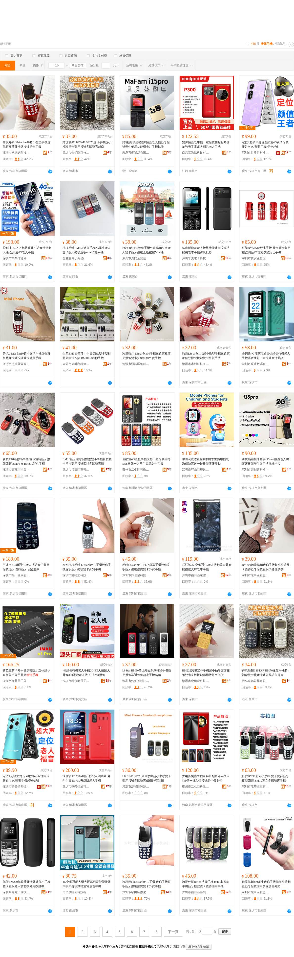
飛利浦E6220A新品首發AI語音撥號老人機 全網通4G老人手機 (27, 250)
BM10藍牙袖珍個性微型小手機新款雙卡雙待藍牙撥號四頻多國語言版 (87, 461)
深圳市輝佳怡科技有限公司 (135, 575)
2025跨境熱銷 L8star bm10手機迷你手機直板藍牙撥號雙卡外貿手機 (87, 567)
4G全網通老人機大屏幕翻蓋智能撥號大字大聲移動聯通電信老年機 (87, 884)
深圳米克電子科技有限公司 (195, 258)
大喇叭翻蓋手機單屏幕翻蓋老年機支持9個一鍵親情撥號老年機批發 (206, 778)
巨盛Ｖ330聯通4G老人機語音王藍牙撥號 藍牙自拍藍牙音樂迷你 (26, 567)
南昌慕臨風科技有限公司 (195, 152)
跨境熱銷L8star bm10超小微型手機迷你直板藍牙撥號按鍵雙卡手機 (26, 144)
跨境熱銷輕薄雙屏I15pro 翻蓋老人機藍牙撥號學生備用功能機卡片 (265, 461)
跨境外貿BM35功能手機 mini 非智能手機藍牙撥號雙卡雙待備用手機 (205, 884)
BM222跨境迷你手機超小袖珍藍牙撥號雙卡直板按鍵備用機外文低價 (206, 673)
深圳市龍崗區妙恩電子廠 (255, 575)
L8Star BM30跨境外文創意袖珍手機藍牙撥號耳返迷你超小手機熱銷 (146, 673)
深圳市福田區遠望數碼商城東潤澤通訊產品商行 (195, 575)
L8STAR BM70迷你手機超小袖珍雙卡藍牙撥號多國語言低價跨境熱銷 (146, 778)
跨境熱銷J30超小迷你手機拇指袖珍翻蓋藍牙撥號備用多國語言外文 (266, 884)
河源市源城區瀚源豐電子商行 (16, 364)
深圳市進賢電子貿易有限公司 (16, 681)
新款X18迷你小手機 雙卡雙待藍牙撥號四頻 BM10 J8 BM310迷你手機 (26, 461)
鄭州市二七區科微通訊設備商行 (135, 469)
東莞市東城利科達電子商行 (76, 364)
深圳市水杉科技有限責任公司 (195, 364)
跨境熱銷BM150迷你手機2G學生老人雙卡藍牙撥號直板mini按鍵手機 (87, 250)
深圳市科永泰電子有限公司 (76, 681)
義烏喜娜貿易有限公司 (135, 152)
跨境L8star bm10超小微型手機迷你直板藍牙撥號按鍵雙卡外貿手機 (26, 356)
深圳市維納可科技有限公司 (135, 681)
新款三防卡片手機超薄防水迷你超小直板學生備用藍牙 (26, 673)
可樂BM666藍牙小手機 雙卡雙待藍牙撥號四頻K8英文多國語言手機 (266, 250)
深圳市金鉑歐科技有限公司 (76, 152)
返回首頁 (179, 946)
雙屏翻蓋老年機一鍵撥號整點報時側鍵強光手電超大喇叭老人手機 (206, 144)
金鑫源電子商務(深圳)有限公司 (76, 258)
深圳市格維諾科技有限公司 (16, 152)
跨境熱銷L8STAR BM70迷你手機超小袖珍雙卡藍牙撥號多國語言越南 (87, 144)
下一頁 (173, 932)
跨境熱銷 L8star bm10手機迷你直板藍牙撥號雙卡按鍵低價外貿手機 (146, 356)
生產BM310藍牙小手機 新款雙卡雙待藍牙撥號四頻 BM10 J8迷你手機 (87, 356)
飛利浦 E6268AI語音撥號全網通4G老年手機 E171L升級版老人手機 (86, 778)
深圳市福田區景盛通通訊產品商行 (16, 575)
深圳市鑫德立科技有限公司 (76, 575)
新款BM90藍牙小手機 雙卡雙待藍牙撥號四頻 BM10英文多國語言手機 (265, 778)
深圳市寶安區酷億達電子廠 (255, 258)
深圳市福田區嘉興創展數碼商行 (76, 469)
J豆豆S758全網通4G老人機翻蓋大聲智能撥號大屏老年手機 (206, 567)
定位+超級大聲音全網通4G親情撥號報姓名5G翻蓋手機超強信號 (265, 144)
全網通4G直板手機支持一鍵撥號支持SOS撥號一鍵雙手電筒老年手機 (146, 461)
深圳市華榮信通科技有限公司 (16, 258)
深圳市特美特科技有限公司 (255, 152)
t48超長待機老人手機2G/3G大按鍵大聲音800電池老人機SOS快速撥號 (86, 673)
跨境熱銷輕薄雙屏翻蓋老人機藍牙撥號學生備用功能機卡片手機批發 (146, 144)
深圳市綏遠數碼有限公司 (255, 364)
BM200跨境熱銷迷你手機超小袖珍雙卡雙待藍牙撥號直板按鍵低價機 (266, 567)
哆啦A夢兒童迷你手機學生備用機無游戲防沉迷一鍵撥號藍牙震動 (205, 461)
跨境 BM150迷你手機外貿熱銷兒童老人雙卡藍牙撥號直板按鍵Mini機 (146, 250)
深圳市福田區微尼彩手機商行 (135, 892)
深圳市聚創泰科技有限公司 (255, 469)
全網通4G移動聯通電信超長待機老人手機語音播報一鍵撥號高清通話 (266, 356)
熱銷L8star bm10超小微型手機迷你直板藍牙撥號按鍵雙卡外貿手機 (206, 356)
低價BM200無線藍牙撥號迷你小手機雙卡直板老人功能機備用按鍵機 (26, 884)
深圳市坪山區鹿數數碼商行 (195, 469)
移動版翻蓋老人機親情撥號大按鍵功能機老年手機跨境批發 (206, 250)
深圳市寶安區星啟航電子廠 (16, 469)
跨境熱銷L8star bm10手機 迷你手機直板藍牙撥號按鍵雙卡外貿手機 (146, 884)
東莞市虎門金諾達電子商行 (135, 258)
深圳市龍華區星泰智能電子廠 (255, 786)
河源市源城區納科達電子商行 (135, 364)
